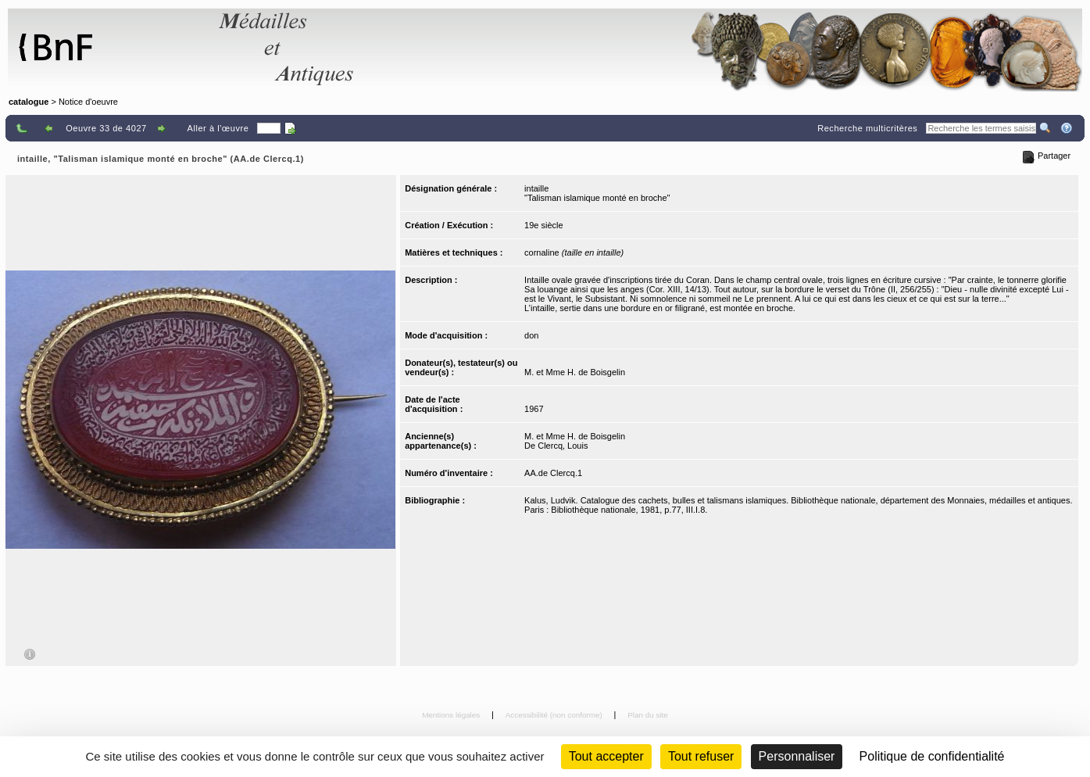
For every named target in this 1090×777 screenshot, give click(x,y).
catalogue (28, 101)
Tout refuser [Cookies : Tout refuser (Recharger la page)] (701, 756)
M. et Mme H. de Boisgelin (574, 372)
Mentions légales (452, 715)
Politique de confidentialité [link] (932, 756)
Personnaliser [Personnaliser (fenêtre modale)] (797, 756)
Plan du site (647, 715)
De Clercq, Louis (556, 445)
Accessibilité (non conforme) (555, 715)
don (531, 335)
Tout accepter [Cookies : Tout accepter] (606, 756)
